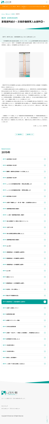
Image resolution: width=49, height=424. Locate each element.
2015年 (13, 14)
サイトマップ (5, 406)
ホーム (3, 14)
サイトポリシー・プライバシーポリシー (11, 408)
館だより (8, 14)
